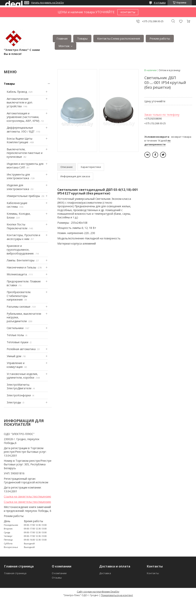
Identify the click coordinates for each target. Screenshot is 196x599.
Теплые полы (15, 335)
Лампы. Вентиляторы (20, 260)
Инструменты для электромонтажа (18, 176)
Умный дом (14, 356)
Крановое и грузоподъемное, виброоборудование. (20, 249)
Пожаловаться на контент (117, 595)
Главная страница (15, 573)
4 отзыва (160, 2)
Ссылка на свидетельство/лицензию (27, 496)
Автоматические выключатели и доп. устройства (20, 102)
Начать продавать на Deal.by (47, 2)
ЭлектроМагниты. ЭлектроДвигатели (19, 386)
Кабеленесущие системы (17, 205)
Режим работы (160, 38)
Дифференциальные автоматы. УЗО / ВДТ (21, 129)
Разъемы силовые (18, 306)
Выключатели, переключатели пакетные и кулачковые (24, 152)
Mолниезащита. (17, 274)
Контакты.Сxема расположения (118, 38)
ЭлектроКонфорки (19, 395)
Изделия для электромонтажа (18, 187)
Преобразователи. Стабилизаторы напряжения (19, 295)
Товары (82, 38)
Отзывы (57, 577)
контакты (127, 12)
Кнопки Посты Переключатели (17, 226)
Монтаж (64, 46)
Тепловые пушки (17, 342)
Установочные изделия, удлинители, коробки (22, 376)
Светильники (15, 328)
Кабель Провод (17, 91)
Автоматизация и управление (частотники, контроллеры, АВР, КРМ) (23, 117)
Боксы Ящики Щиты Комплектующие (19, 140)
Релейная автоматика (21, 349)
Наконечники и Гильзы (21, 267)
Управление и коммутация (15, 365)
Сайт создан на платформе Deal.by (98, 591)
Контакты (153, 573)
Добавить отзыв (181, 21)
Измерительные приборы (23, 196)
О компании (59, 573)
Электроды (14, 402)
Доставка (105, 573)
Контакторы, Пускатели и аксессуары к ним (23, 237)
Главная (62, 38)
